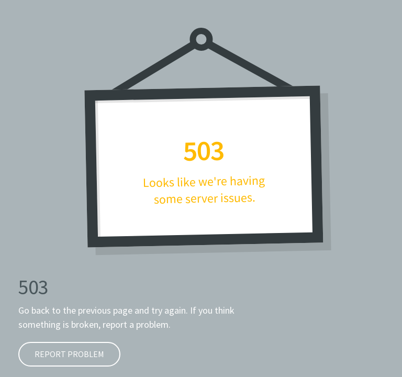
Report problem (61, 354)
